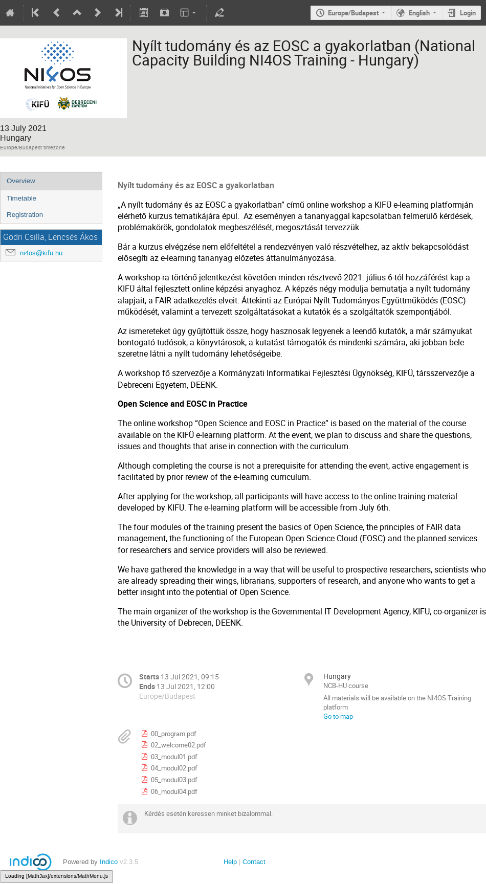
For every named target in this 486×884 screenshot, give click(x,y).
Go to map (338, 716)
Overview (21, 181)
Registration (25, 214)
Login (468, 12)
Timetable (21, 198)
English (419, 12)
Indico (109, 861)
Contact (254, 861)
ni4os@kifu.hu (41, 253)
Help (230, 861)
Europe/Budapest (353, 12)
